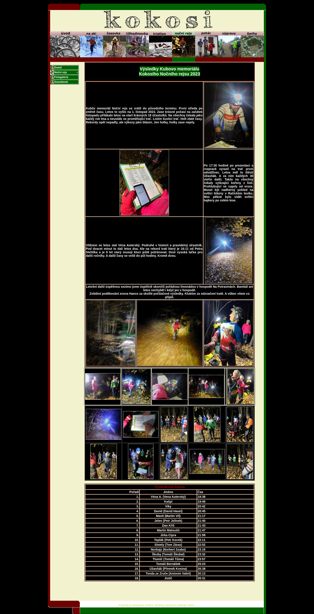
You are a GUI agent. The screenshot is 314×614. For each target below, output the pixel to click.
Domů (58, 67)
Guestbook (61, 81)
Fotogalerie (61, 77)
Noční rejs (60, 72)
